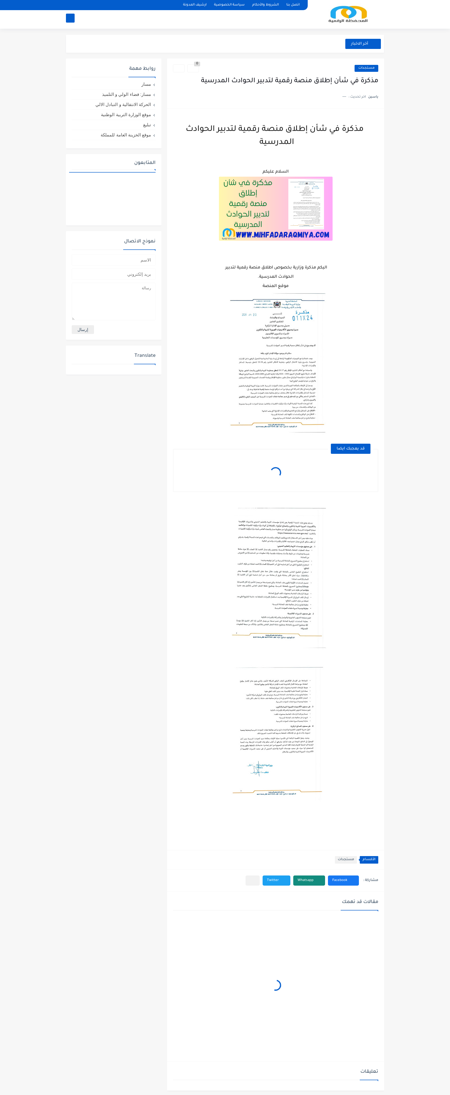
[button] (343, 880)
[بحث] (70, 19)
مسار (146, 84)
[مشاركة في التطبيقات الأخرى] (253, 880)
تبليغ (147, 124)
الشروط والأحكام (265, 5)
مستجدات (366, 68)
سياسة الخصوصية (229, 5)
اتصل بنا (293, 5)
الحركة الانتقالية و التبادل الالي (123, 104)
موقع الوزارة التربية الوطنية (126, 114)
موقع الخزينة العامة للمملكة (126, 134)
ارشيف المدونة (194, 5)
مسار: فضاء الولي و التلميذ (126, 94)
